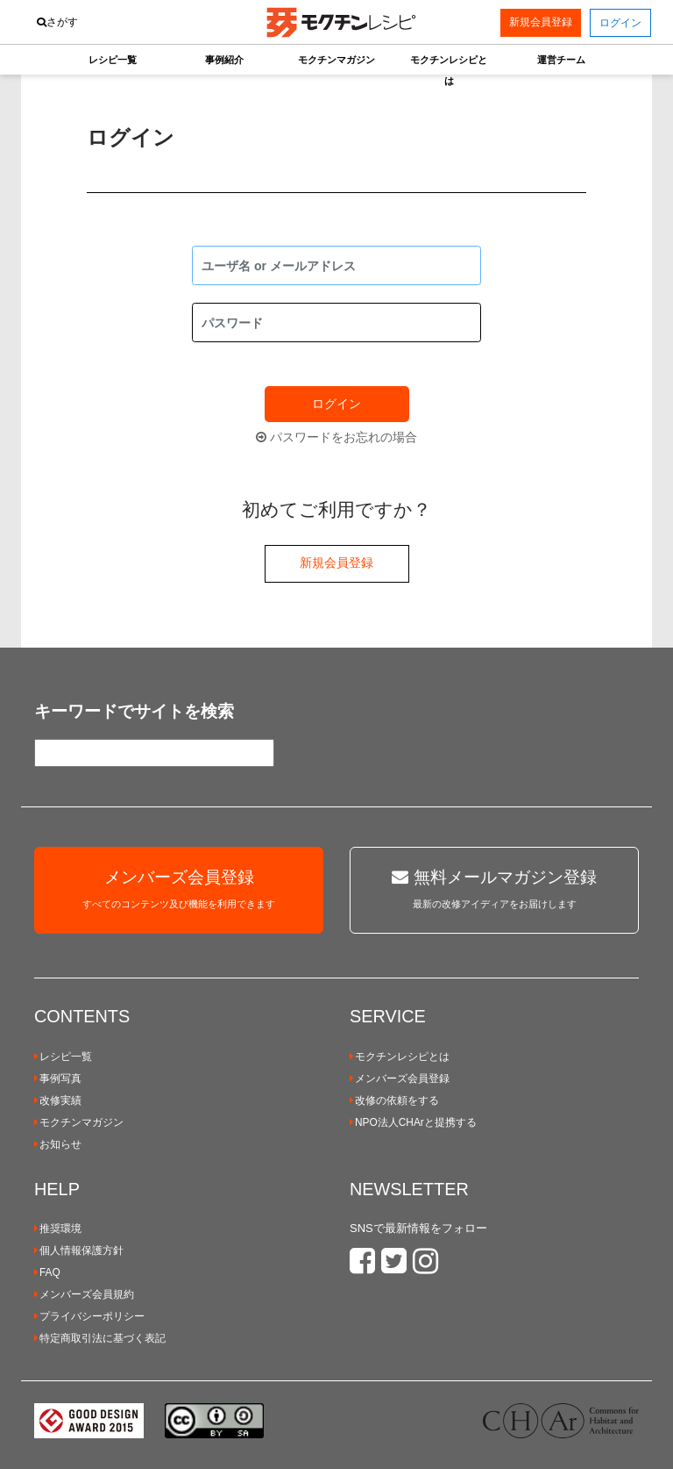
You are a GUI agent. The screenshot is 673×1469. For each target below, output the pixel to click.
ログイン (336, 404)
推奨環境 (57, 1228)
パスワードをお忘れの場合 (336, 437)
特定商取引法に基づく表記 (100, 1338)
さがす (57, 22)
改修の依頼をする (394, 1100)
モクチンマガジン (79, 1122)
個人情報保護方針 (79, 1250)
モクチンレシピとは (400, 1056)
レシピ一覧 (63, 1056)
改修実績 (57, 1100)
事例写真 (57, 1078)
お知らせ (57, 1144)
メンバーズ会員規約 (84, 1294)
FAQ (47, 1272)
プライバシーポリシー (89, 1316)
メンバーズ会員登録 (400, 1078)
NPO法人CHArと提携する (413, 1122)
